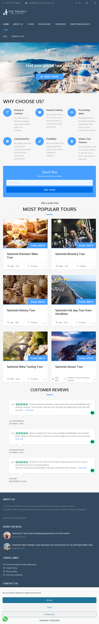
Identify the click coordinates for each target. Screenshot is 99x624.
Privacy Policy (55, 620)
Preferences (49, 614)
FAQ (5, 36)
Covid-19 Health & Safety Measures (21, 564)
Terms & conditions (14, 575)
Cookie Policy (44, 620)
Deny (49, 607)
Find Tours (49, 190)
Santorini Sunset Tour (69, 366)
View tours (49, 76)
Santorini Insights (80, 24)
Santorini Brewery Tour (70, 254)
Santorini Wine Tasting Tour (25, 366)
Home (6, 24)
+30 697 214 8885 (11, 3)
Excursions (45, 24)
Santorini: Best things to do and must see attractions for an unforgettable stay (52, 545)
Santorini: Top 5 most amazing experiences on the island (40, 533)
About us (18, 24)
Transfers (60, 24)
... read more (28, 410)
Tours (30, 24)
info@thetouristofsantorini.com (40, 3)
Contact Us (17, 36)
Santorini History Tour (21, 310)
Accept (49, 600)
